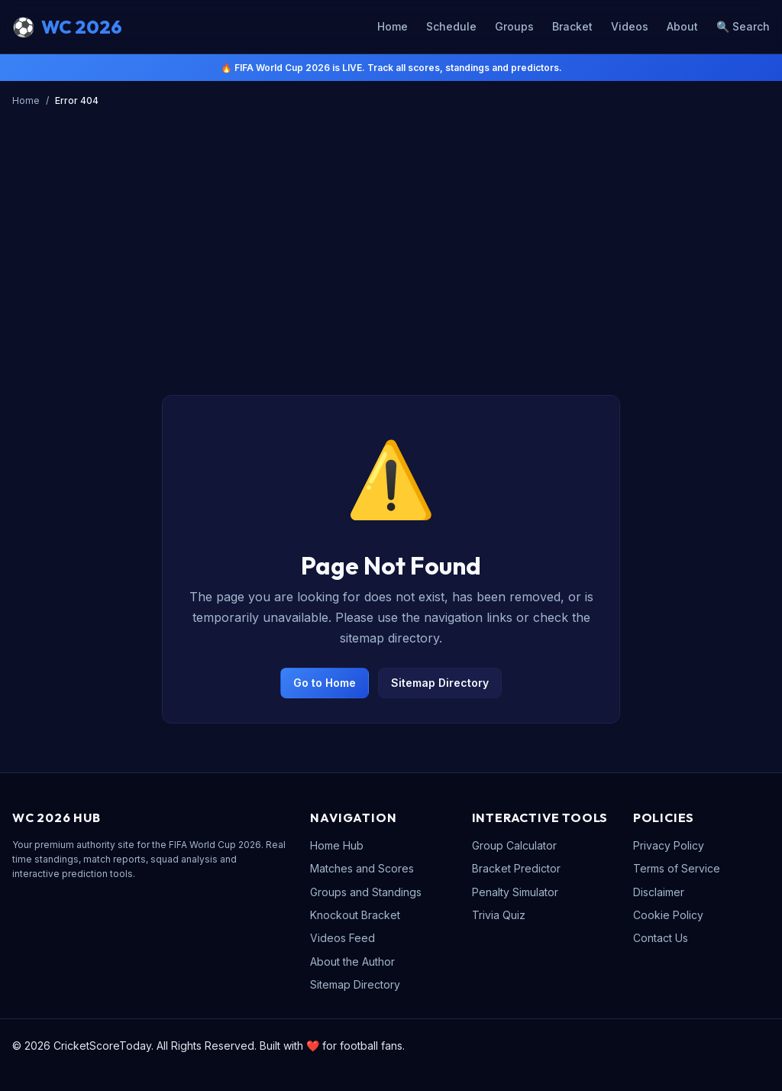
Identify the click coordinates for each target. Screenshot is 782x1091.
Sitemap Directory (440, 682)
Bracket (572, 26)
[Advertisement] (391, 227)
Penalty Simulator (515, 891)
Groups (514, 26)
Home (392, 26)
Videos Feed (342, 937)
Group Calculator (514, 845)
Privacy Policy (668, 845)
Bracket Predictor (516, 868)
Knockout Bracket (355, 914)
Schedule (451, 26)
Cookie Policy (668, 914)
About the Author (352, 961)
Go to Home (324, 682)
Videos (629, 26)
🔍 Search (743, 26)
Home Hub (337, 845)
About (682, 26)
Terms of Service (676, 868)
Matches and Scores (362, 868)
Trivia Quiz (498, 914)
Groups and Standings (366, 891)
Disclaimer (658, 891)
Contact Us (660, 937)
